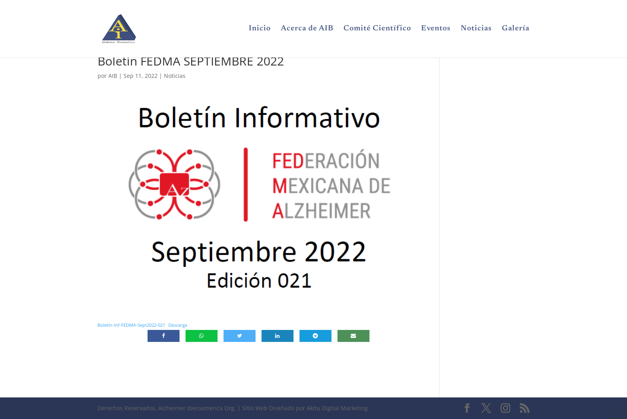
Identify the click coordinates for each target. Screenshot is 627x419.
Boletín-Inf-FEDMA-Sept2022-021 (131, 325)
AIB (112, 75)
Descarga (177, 325)
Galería (515, 29)
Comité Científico (377, 29)
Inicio (260, 29)
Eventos (436, 29)
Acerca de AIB (307, 29)
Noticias (476, 29)
